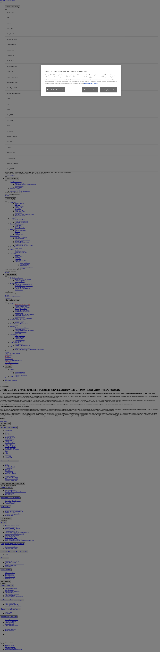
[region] (81, 80)
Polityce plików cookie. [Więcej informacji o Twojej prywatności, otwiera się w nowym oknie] (91, 83)
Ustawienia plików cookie (55, 89)
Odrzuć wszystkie (90, 89)
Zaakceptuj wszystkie (109, 89)
